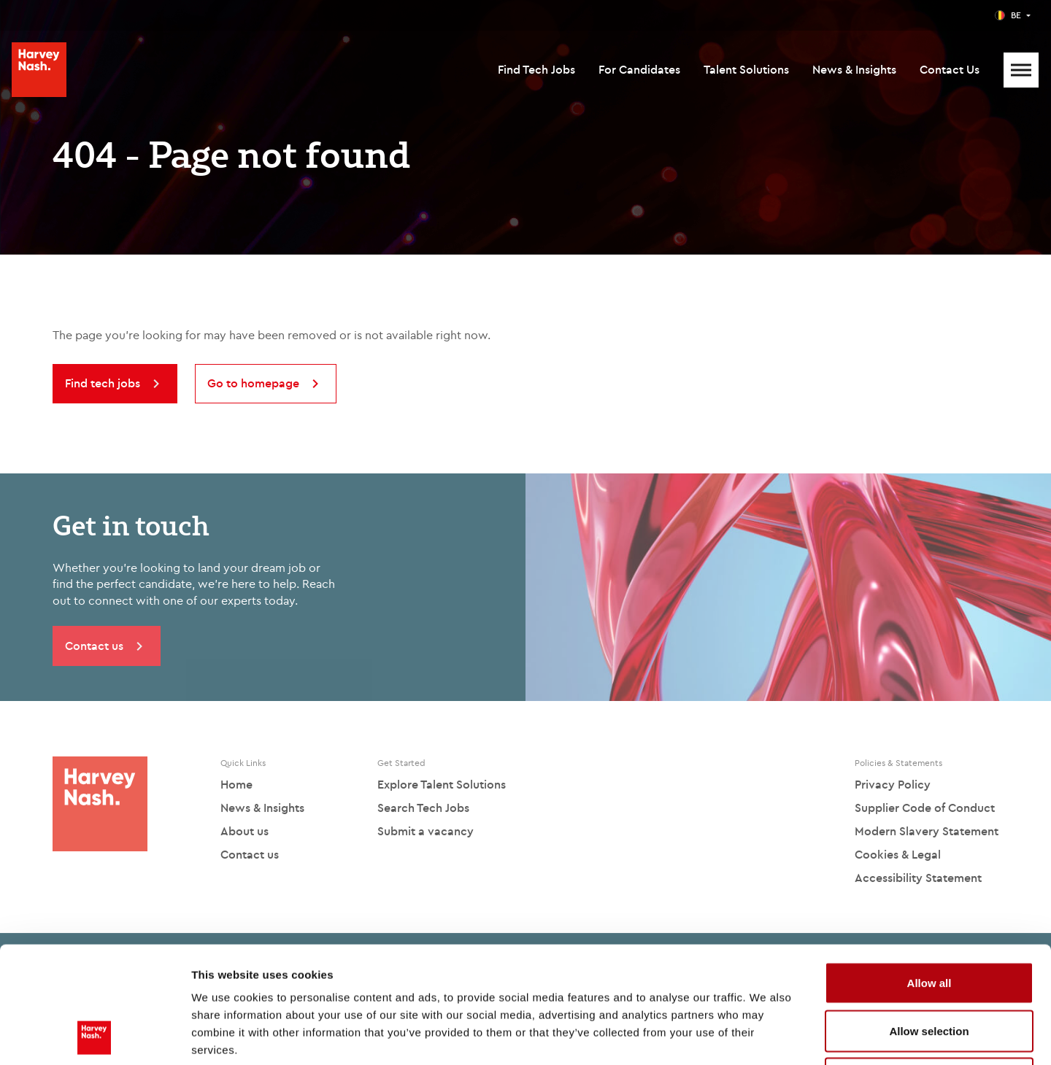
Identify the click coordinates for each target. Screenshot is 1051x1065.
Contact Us (949, 69)
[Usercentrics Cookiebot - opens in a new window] (94, 1036)
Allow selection (929, 921)
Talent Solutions (746, 69)
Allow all (929, 873)
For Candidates (639, 69)
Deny (929, 969)
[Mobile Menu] (1021, 70)
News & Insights (854, 69)
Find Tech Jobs (536, 69)
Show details (766, 1036)
